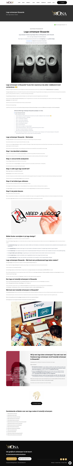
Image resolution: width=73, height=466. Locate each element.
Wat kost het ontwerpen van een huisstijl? (15, 434)
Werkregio (43, 2)
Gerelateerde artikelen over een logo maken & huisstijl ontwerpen (28, 133)
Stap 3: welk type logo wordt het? (22, 121)
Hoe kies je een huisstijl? (12, 431)
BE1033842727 (23, 462)
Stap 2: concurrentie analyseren (22, 120)
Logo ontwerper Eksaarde (20, 112)
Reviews (49, 2)
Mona (23, 2)
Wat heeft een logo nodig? (12, 415)
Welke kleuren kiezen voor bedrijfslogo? (15, 424)
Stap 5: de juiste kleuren (20, 124)
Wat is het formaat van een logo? (13, 426)
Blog (54, 2)
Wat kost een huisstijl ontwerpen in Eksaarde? (24, 130)
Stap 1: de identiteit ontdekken (22, 118)
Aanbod (28, 2)
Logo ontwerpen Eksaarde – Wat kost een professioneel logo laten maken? (30, 127)
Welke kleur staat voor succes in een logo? (15, 423)
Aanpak (38, 2)
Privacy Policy (64, 462)
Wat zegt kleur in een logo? (12, 413)
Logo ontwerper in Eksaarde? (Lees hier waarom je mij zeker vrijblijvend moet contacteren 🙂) (34, 115)
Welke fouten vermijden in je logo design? (24, 126)
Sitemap (52, 462)
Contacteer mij (29, 40)
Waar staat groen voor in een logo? (14, 418)
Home (19, 2)
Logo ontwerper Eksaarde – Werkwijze (23, 117)
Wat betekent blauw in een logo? (13, 420)
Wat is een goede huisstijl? (12, 429)
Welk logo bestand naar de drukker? (14, 428)
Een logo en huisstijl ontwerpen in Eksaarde (24, 129)
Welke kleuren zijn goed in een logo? (14, 416)
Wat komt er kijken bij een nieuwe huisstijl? (15, 433)
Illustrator (21, 276)
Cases (33, 2)
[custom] (61, 459)
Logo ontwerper (11, 14)
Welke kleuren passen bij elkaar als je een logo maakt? (17, 421)
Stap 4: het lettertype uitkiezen (21, 123)
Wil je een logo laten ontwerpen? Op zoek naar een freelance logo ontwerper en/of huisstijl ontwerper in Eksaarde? (37, 131)
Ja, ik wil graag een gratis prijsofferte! (16, 454)
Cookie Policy (57, 462)
